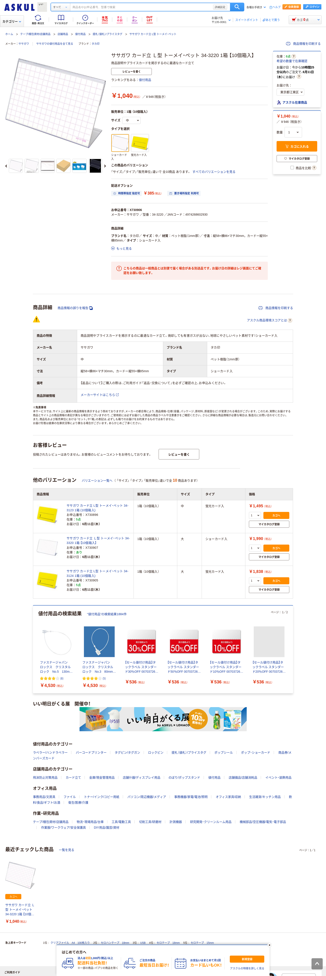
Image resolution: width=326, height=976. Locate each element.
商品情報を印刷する (303, 43)
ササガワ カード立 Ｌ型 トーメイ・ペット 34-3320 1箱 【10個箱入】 (98, 540)
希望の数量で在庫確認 (292, 61)
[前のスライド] (6, 166)
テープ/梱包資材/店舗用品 (35, 34)
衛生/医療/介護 (78, 802)
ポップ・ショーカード (255, 752)
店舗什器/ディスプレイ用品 (142, 777)
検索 (237, 7)
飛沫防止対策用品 (45, 777)
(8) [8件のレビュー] (61, 678)
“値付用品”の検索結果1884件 (107, 614)
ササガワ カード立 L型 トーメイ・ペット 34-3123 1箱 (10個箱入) (98, 508)
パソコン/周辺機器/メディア (146, 797)
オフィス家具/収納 (228, 797)
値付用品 (80, 34)
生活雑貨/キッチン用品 (265, 797)
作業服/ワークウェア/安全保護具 (63, 827)
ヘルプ (277, 7)
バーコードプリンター (91, 752)
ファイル (69, 797)
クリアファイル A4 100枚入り (70, 942)
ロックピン (155, 752)
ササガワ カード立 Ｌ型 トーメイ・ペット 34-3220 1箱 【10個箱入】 (20, 910)
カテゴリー (11, 21)
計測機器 (176, 822)
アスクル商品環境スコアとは (269, 320)
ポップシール (223, 752)
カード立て (73, 777)
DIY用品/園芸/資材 (106, 827)
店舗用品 (63, 34)
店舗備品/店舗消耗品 (243, 777)
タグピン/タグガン (127, 752)
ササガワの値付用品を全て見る (54, 43)
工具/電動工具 (121, 822)
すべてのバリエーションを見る (213, 171)
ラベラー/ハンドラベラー (50, 752)
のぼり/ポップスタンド (184, 777)
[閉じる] (269, 945)
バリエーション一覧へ (97, 480)
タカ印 (96, 43)
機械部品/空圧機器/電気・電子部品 (263, 822)
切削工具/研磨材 (150, 822)
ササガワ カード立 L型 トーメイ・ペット (153, 34)
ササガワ (23, 43)
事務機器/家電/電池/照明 (191, 797)
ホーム (9, 34)
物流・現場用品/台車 (90, 822)
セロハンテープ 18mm (115, 942)
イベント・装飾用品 (278, 777)
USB (143, 942)
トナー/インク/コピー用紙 (102, 797)
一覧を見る (66, 850)
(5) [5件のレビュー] (104, 678)
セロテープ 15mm (202, 942)
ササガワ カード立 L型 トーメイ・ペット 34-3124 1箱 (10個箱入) (98, 573)
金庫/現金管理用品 (102, 777)
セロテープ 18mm (168, 942)
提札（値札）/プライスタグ (107, 34)
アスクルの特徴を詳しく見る (247, 968)
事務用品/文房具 (44, 797)
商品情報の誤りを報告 (75, 308)
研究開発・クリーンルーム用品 (211, 822)
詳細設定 (220, 7)
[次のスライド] (105, 166)
